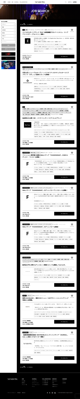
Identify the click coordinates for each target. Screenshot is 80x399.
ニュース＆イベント (36, 384)
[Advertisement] (8, 91)
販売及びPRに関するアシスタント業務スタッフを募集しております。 (44, 265)
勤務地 (3, 32)
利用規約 (19, 392)
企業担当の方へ (55, 384)
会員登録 (74, 2)
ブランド (4, 24)
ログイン (70, 2)
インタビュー (34, 380)
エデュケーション (35, 382)
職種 (3, 27)
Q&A (53, 382)
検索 (8, 45)
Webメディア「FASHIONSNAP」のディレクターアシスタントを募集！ (45, 190)
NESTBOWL (40, 2)
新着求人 (23, 382)
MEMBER (64, 379)
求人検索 (23, 380)
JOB (12, 2)
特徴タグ (4, 35)
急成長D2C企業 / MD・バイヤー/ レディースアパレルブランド (42, 118)
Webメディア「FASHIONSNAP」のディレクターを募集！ (40, 227)
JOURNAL (16, 2)
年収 (3, 38)
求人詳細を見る (63, 56)
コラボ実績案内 (45, 384)
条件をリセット (8, 49)
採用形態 (4, 30)
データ (33, 386)
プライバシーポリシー (11, 392)
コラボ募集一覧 (45, 380)
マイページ (8, 58)
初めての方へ (54, 380)
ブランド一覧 (24, 384)
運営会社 (23, 392)
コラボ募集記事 (45, 382)
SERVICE (54, 379)
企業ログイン (54, 386)
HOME (9, 2)
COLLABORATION (23, 2)
